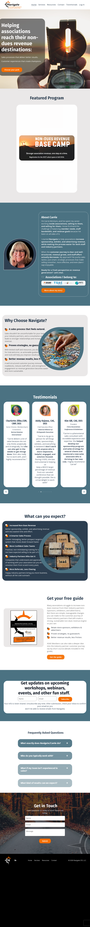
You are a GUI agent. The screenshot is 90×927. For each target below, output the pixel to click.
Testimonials (71, 4)
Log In (82, 4)
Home (32, 4)
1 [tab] (39, 521)
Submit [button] (45, 901)
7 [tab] (51, 521)
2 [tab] (41, 521)
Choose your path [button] (11, 70)
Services (40, 4)
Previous (6, 521)
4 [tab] (45, 521)
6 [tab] (49, 521)
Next (84, 521)
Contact (60, 4)
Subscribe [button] (65, 756)
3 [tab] (43, 521)
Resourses (50, 4)
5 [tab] (47, 521)
